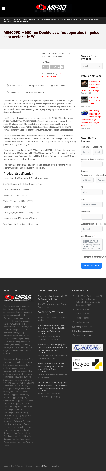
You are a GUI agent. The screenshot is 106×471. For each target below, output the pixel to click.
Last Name (97, 146)
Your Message (87, 236)
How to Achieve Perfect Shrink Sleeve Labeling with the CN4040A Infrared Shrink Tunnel (52, 366)
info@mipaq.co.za (83, 335)
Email (83, 199)
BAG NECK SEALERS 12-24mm (94, 100)
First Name (85, 146)
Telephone (85, 211)
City (82, 187)
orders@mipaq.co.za (84, 331)
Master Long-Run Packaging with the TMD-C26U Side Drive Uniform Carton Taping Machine (52, 347)
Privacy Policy (55, 466)
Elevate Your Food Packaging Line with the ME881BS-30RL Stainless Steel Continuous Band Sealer (52, 385)
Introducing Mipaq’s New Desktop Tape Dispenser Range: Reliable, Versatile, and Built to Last (52, 328)
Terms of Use (41, 466)
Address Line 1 (87, 175)
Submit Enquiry (91, 265)
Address (84, 171)
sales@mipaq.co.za (84, 326)
